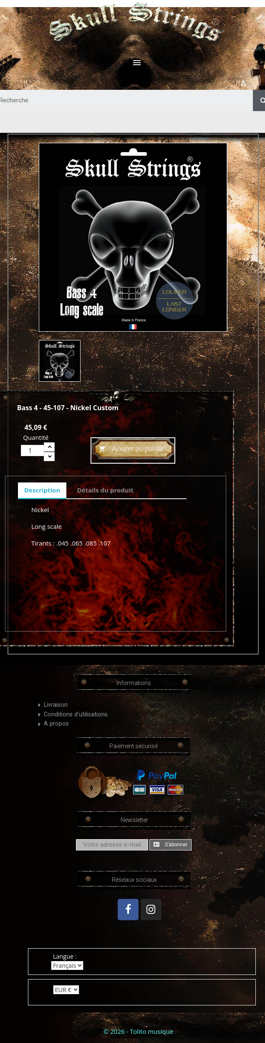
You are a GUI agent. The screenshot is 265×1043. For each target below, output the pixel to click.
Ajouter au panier (131, 449)
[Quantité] (32, 450)
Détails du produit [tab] (105, 490)
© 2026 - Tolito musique (138, 1031)
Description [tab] (42, 490)
